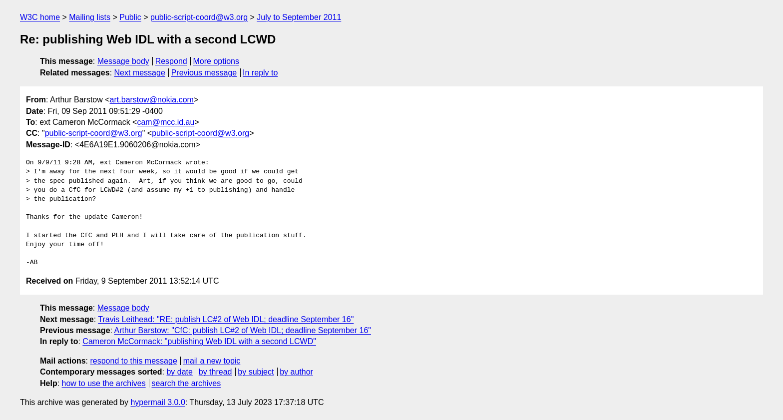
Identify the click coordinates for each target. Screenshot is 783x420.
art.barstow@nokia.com (152, 99)
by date (179, 372)
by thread (215, 372)
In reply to (260, 72)
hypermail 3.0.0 (157, 402)
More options (216, 61)
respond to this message (133, 361)
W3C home (40, 17)
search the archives (186, 383)
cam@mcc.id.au (165, 122)
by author (296, 372)
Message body (123, 61)
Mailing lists (89, 17)
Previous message (204, 72)
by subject (256, 372)
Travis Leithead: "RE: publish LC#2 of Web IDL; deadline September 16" (226, 319)
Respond (171, 61)
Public (130, 17)
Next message (139, 72)
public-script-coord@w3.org (199, 17)
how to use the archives (104, 383)
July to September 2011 (299, 17)
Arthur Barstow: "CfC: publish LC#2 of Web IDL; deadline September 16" (242, 330)
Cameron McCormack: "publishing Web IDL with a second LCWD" (199, 341)
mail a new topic (212, 361)
